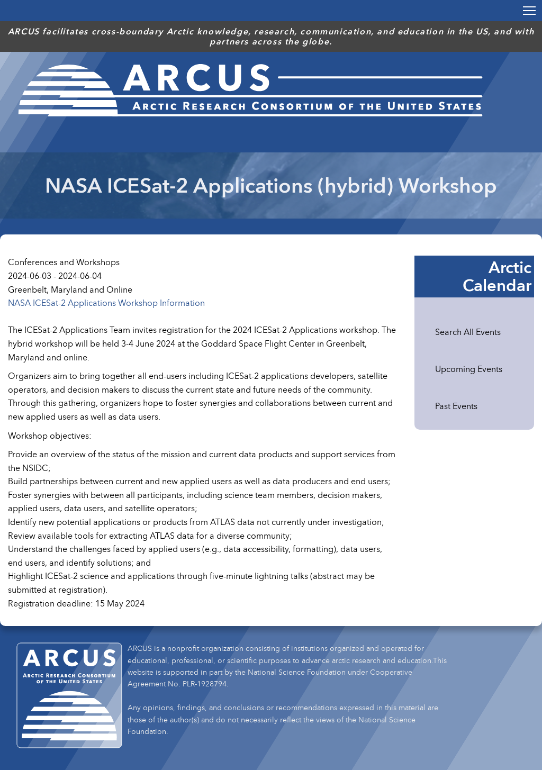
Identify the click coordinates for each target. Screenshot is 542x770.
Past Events (456, 406)
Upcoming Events (468, 369)
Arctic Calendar (497, 276)
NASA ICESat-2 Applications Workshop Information (106, 303)
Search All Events (468, 332)
